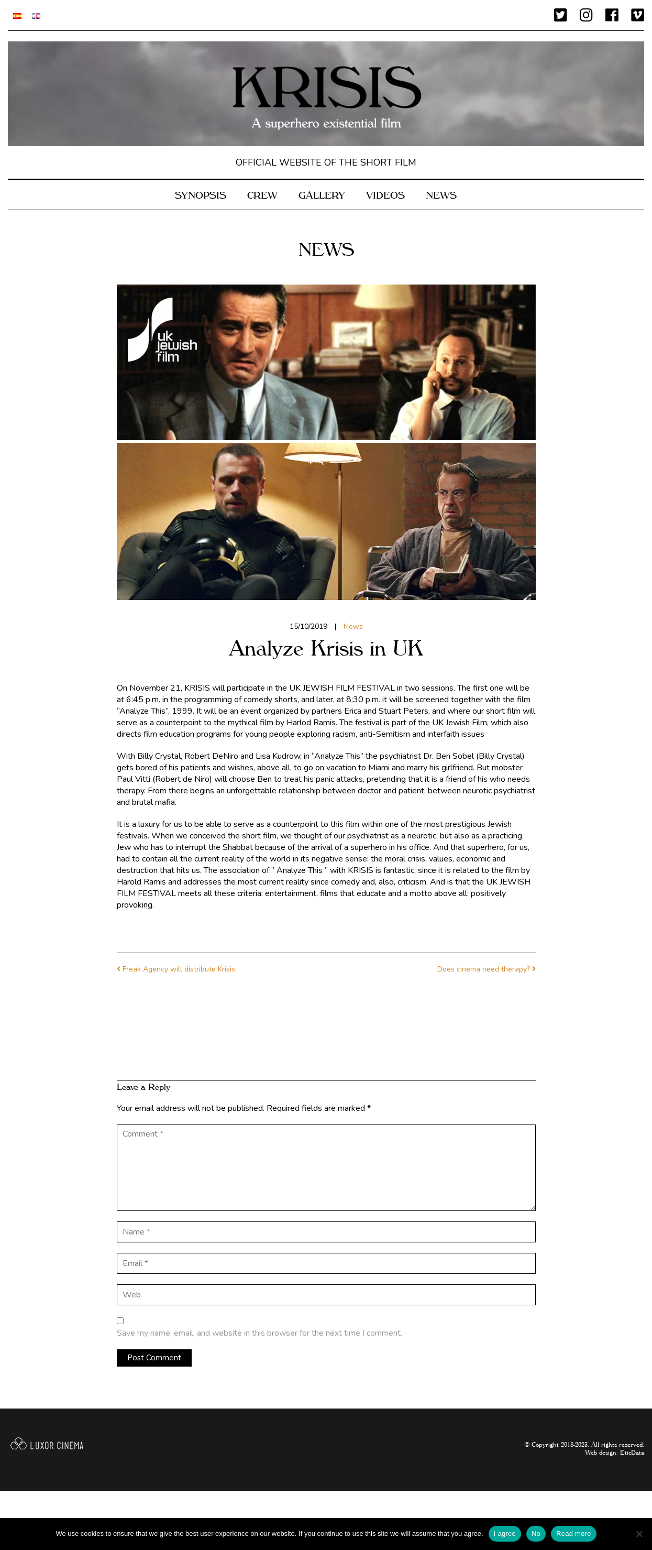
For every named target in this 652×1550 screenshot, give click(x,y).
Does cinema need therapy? (483, 969)
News (441, 194)
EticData (632, 1451)
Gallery (322, 194)
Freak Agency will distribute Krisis (179, 969)
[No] (639, 1534)
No (536, 1533)
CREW (262, 194)
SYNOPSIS (200, 194)
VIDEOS (385, 194)
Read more (573, 1533)
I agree (505, 1533)
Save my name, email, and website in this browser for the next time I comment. (259, 1333)
